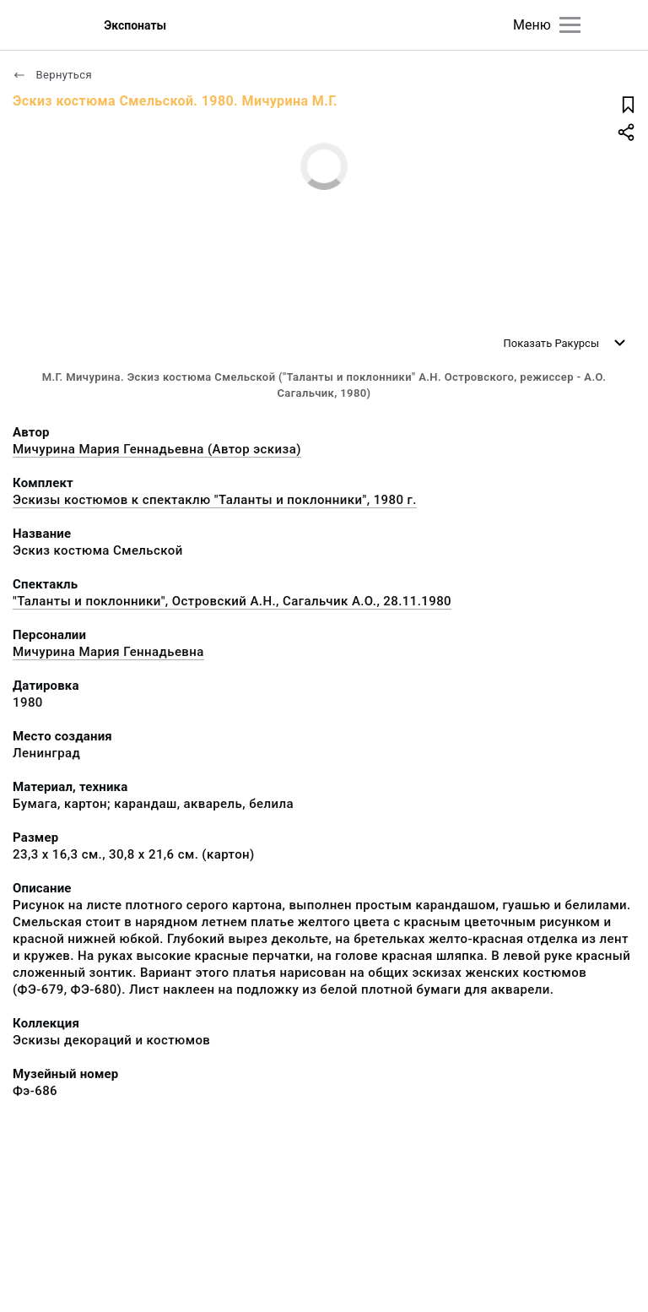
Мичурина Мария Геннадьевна (108, 651)
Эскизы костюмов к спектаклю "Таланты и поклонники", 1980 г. (215, 499)
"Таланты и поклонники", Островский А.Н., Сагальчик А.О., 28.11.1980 (232, 601)
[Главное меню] (570, 24)
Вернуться (52, 74)
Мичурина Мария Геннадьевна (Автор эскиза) (157, 449)
